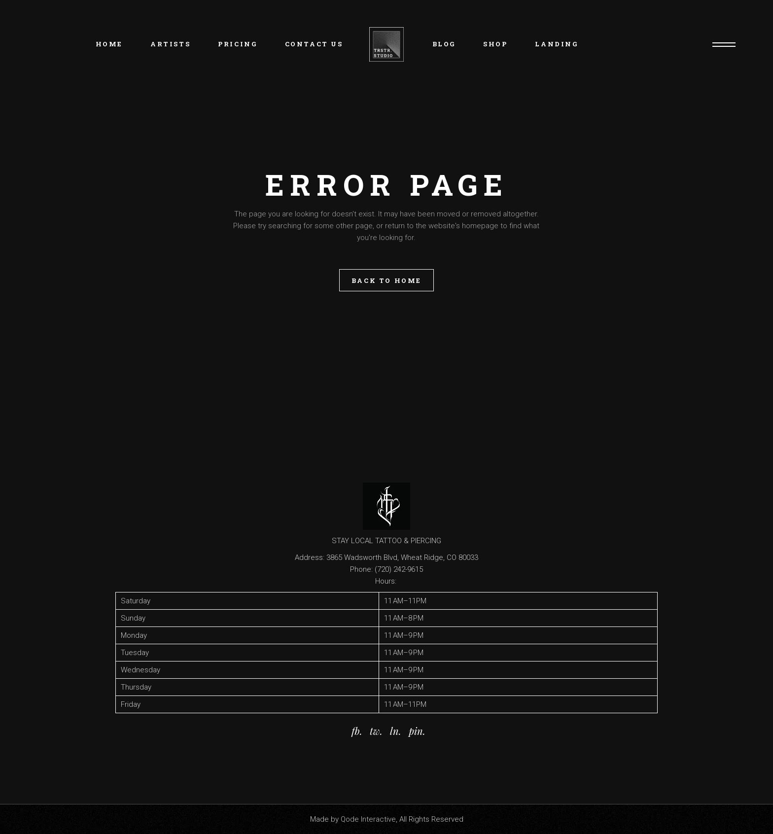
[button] (386, 652)
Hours (385, 581)
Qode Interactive (368, 819)
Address (309, 557)
